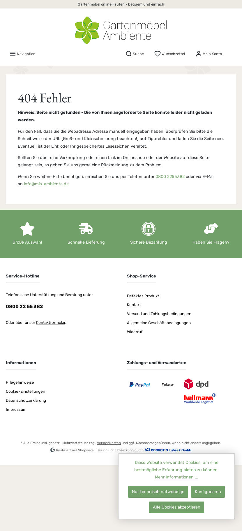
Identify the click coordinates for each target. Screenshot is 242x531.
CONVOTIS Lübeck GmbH (171, 450)
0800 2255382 (170, 176)
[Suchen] (135, 54)
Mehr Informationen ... (176, 477)
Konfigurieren (208, 491)
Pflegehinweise (20, 382)
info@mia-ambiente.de (46, 183)
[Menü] (22, 54)
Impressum (16, 409)
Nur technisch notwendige (158, 491)
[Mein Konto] (209, 54)
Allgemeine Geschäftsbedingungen (159, 322)
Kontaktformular (50, 322)
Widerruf (134, 331)
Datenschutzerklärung (26, 400)
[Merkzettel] (170, 54)
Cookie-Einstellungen (25, 391)
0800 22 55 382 (24, 306)
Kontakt (134, 304)
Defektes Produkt (143, 296)
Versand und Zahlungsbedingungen (159, 313)
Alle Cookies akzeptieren (176, 507)
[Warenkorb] (232, 52)
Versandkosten (109, 443)
